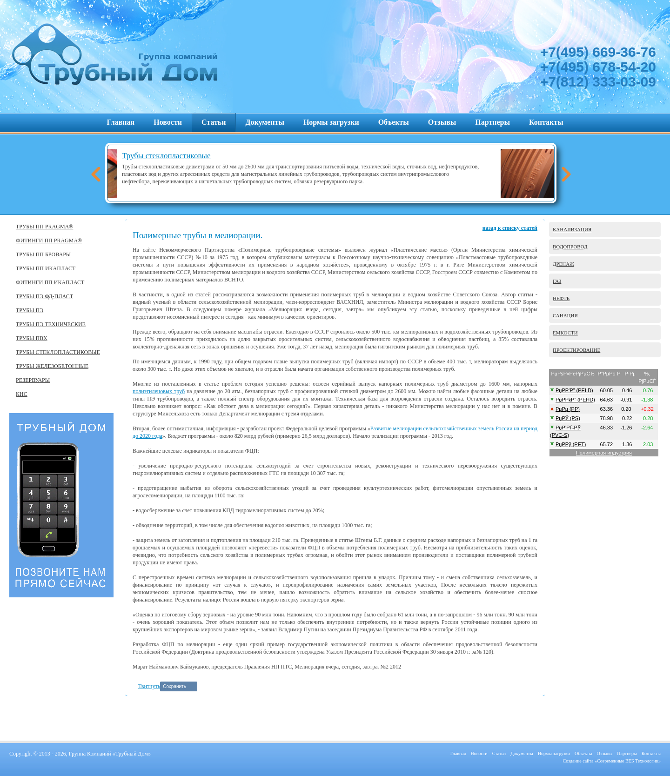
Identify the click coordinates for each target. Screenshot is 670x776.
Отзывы (442, 122)
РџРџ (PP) (568, 409)
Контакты (546, 122)
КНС (21, 394)
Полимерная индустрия (604, 452)
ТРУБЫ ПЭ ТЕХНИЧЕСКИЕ (51, 324)
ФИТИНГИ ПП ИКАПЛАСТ (50, 282)
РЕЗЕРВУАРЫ (33, 380)
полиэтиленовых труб (159, 391)
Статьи (213, 122)
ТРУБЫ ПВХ (31, 338)
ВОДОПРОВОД (570, 246)
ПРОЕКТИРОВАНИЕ (576, 350)
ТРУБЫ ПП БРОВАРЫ (43, 254)
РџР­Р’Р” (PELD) (574, 390)
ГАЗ (557, 281)
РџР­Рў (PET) (571, 444)
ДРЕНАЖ (563, 264)
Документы (265, 122)
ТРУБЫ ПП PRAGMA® (44, 226)
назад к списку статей (509, 228)
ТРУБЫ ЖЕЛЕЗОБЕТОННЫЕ (52, 366)
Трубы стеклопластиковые (223, 155)
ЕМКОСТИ (565, 332)
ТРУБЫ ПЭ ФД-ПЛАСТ (44, 296)
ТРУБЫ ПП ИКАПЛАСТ (45, 268)
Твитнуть (149, 686)
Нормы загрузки (331, 122)
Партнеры (492, 122)
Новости (168, 122)
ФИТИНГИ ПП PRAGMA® (49, 240)
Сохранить (174, 686)
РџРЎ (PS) (568, 418)
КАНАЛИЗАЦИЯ (572, 229)
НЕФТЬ (561, 298)
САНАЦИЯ (565, 315)
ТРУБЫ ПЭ (29, 310)
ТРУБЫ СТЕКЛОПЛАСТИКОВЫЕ (58, 352)
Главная (120, 122)
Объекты (393, 122)
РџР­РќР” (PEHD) (575, 399)
